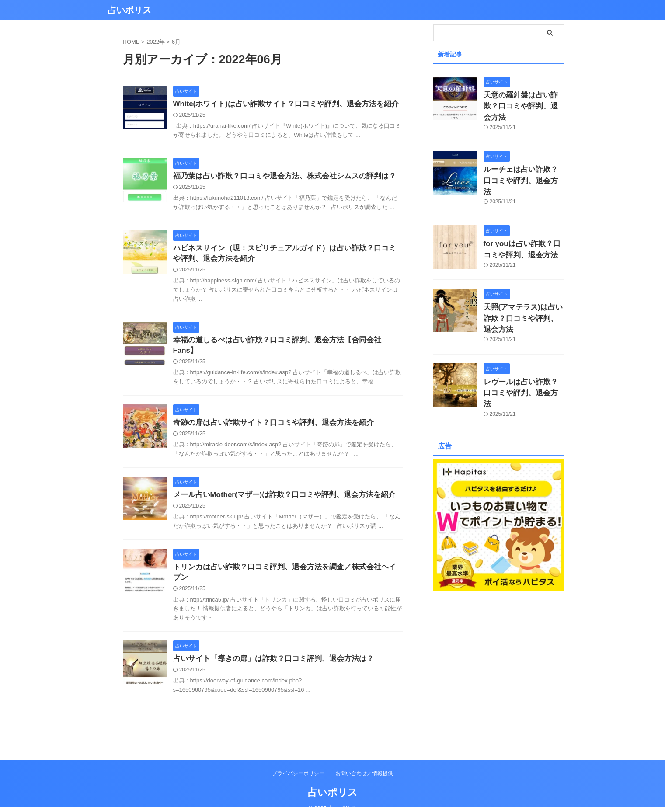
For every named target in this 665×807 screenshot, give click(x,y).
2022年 (155, 41)
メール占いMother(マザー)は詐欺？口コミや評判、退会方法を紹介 (278, 489)
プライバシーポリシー (298, 760)
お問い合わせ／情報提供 (364, 760)
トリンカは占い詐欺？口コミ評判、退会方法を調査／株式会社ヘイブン (285, 562)
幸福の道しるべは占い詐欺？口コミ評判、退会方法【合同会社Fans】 (282, 343)
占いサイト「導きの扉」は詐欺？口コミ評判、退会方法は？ (267, 644)
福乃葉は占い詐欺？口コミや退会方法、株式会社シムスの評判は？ (278, 177)
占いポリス (129, 10)
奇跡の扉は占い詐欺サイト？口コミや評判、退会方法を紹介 (267, 416)
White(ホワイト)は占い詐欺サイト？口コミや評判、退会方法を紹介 (279, 104)
